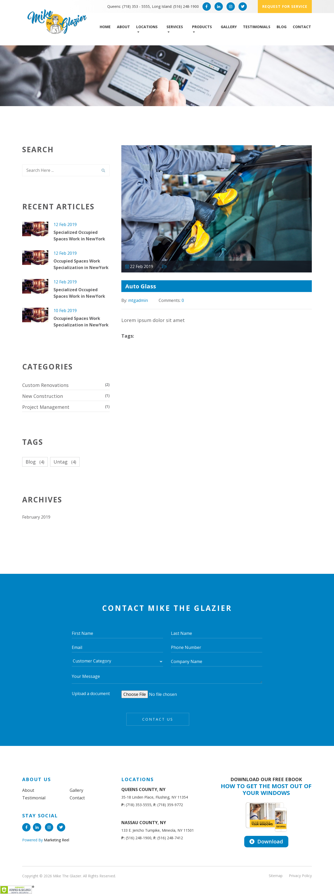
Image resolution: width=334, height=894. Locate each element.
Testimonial (33, 798)
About (123, 26)
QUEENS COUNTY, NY (143, 789)
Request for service (284, 6)
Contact (302, 26)
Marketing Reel (56, 839)
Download (266, 841)
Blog (282, 26)
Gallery (229, 26)
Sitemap (276, 875)
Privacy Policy (300, 875)
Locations (147, 26)
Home (105, 26)
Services (174, 26)
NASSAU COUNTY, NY (143, 822)
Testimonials (256, 26)
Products (202, 26)
